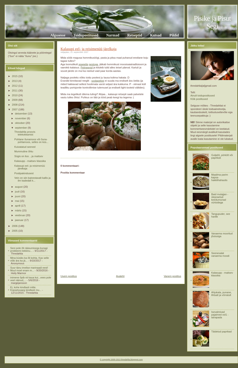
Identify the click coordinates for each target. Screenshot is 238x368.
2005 (15, 230)
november (21, 118)
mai (17, 201)
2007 (15, 109)
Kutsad (156, 35)
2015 (15, 76)
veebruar (20, 215)
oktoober (20, 123)
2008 (15, 104)
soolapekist (97, 80)
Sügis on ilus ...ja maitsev (28, 156)
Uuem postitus (69, 276)
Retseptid (134, 35)
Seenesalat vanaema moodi (220, 254)
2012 (15, 85)
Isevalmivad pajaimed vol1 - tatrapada (219, 315)
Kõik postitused (199, 99)
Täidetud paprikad (221, 331)
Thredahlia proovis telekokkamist (24, 133)
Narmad (112, 35)
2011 (15, 90)
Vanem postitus (172, 276)
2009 (15, 99)
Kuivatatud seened (24, 146)
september (21, 127)
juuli (17, 191)
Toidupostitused (85, 35)
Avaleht (120, 276)
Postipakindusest (24, 173)
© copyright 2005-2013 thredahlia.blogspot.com (121, 359)
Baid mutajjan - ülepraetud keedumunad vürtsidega (219, 198)
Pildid (174, 35)
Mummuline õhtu (23, 151)
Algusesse (57, 35)
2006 (15, 226)
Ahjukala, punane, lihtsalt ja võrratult (221, 293)
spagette (83, 64)
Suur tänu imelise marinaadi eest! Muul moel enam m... (29, 269)
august (19, 186)
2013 (15, 81)
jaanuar (19, 220)
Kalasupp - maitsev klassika (30, 161)
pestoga (93, 64)
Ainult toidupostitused (202, 95)
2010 (15, 95)
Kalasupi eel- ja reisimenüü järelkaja (88, 49)
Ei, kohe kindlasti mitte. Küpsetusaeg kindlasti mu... (25, 288)
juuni (18, 196)
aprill (18, 205)
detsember (21, 113)
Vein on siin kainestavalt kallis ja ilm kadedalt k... (32, 179)
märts (18, 210)
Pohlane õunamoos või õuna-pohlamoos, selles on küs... (31, 140)
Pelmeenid (87, 67)
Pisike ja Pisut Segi (212, 22)
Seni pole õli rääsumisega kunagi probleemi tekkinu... (29, 249)
